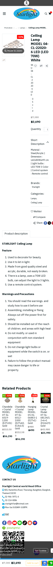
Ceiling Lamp (36, 202)
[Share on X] (49, 223)
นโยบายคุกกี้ (7, 554)
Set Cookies (40, 550)
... (16, 28)
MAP (7, 514)
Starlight (36, 187)
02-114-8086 (11, 500)
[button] (46, 14)
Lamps (22, 28)
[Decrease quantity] (43, 129)
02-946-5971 (11, 496)
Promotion (8, 28)
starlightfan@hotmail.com (16, 503)
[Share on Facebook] (45, 223)
